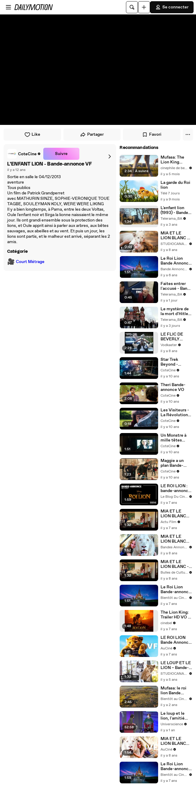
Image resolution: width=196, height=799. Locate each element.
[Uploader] (144, 7)
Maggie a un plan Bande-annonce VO (172, 463)
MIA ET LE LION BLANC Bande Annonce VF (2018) (176, 741)
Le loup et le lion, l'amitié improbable (173, 716)
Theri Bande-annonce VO (173, 387)
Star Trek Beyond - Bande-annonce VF (176, 362)
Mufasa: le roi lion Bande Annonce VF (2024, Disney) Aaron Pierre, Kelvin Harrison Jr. (175, 690)
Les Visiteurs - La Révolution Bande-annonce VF (176, 412)
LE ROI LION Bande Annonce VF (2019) (176, 640)
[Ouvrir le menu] (8, 7)
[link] (24, 154)
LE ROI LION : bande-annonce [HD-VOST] (176, 488)
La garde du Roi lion (175, 185)
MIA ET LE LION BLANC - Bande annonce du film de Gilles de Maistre (176, 564)
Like (32, 135)
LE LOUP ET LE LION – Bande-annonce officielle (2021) (176, 665)
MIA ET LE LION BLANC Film (173, 514)
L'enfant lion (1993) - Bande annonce (174, 210)
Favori (151, 135)
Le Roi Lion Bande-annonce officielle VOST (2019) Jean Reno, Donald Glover (176, 766)
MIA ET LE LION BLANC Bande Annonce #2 (176, 539)
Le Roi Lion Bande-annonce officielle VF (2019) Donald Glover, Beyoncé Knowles (176, 589)
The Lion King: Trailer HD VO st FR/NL (176, 615)
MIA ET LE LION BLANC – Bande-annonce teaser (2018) (176, 235)
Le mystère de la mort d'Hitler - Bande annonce (175, 311)
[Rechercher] (132, 7)
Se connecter (171, 7)
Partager (92, 135)
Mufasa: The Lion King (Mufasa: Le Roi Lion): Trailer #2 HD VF (176, 160)
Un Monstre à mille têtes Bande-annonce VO (176, 438)
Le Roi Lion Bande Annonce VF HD (176, 261)
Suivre (61, 153)
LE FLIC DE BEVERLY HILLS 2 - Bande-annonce (176, 337)
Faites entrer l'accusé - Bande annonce (176, 286)
